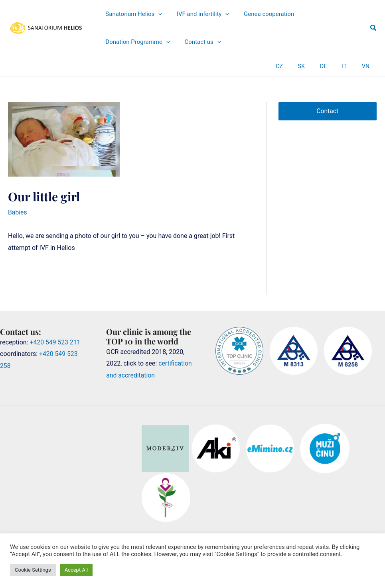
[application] (155, 14)
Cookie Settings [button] (33, 570)
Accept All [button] (76, 570)
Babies (17, 212)
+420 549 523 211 (55, 342)
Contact (327, 111)
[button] (373, 28)
